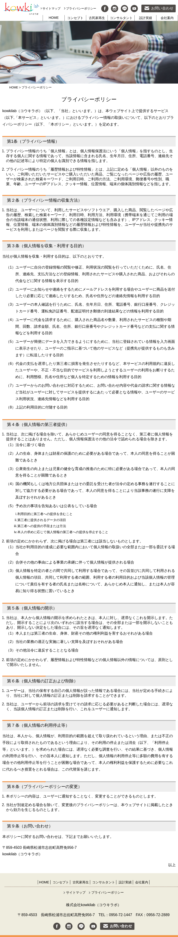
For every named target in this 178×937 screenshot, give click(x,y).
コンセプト (75, 18)
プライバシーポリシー (81, 8)
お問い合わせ (162, 8)
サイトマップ (51, 8)
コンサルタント (121, 18)
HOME (54, 17)
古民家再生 (97, 18)
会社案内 (167, 18)
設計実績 (145, 18)
